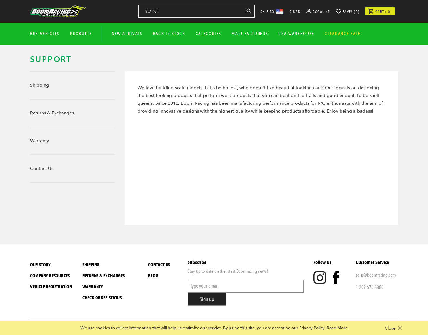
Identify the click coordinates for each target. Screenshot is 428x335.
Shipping (39, 85)
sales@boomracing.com (376, 275)
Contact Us (41, 168)
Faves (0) (351, 11)
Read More (337, 328)
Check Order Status (102, 298)
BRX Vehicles (45, 34)
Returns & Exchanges (52, 113)
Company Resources (50, 276)
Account (318, 11)
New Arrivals (127, 34)
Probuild (80, 34)
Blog (153, 276)
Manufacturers (249, 34)
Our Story (40, 265)
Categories (208, 34)
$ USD (295, 11)
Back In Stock (169, 34)
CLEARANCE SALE (343, 34)
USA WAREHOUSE (296, 34)
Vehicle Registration (51, 287)
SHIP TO (271, 11)
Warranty (39, 141)
